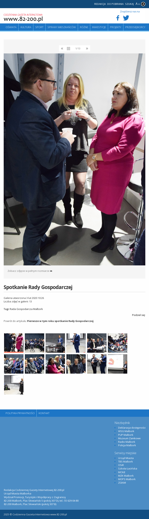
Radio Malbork (126, 442)
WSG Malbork (126, 431)
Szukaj (129, 4)
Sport (39, 27)
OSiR (121, 465)
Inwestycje (99, 27)
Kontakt (44, 413)
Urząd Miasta (126, 458)
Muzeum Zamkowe (129, 438)
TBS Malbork (125, 461)
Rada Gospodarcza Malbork (26, 309)
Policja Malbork (127, 445)
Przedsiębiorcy (135, 27)
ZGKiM (122, 482)
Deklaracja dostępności (132, 427)
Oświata (11, 27)
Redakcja (100, 4)
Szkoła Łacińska (127, 468)
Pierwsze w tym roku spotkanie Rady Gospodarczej (60, 321)
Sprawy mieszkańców (62, 27)
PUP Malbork (125, 435)
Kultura (26, 27)
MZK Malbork (126, 475)
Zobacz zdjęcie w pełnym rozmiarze (30, 271)
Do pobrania (115, 4)
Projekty (115, 27)
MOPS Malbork (127, 479)
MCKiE (121, 472)
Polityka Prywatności (20, 413)
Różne (84, 27)
